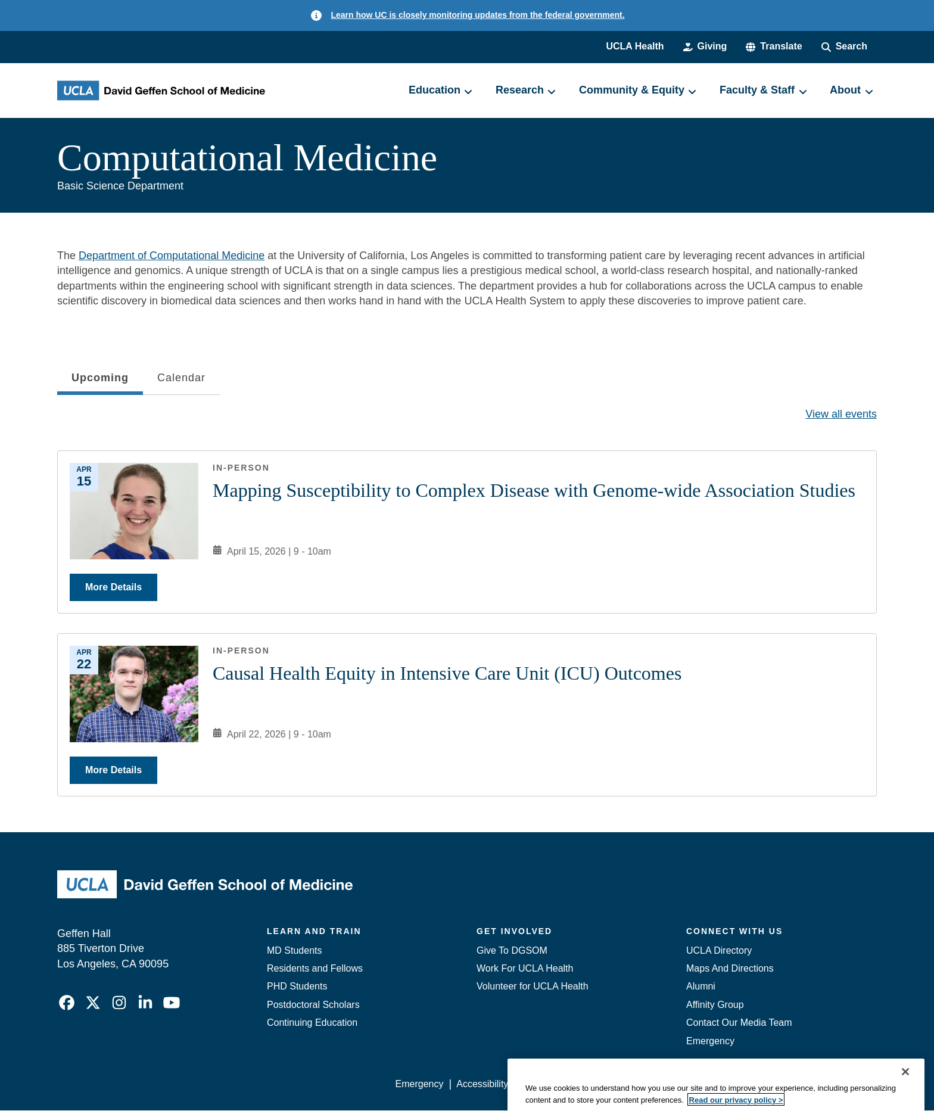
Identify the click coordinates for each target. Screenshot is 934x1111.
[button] (773, 46)
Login (764, 1084)
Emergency (710, 1041)
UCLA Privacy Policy (564, 1084)
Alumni (700, 986)
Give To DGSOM (512, 950)
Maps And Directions (730, 968)
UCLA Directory (719, 950)
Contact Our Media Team (739, 1022)
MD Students (294, 950)
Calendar (181, 378)
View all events (841, 414)
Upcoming (100, 381)
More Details (113, 587)
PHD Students (297, 986)
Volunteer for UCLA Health (533, 986)
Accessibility (482, 1084)
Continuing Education (312, 1022)
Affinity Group (715, 1005)
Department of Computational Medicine (171, 256)
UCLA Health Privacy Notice (680, 1084)
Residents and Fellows (315, 968)
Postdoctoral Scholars (313, 1005)
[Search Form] (844, 46)
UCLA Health (635, 46)
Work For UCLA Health (525, 968)
